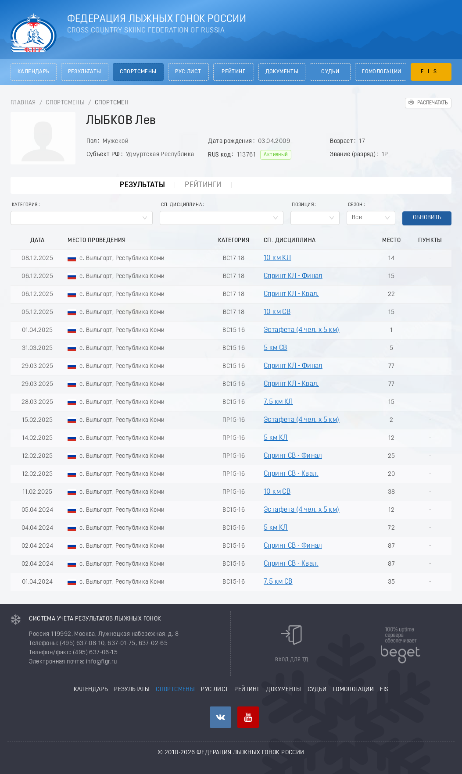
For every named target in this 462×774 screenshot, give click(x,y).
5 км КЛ (276, 438)
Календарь (34, 72)
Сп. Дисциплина (181, 205)
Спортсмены (138, 72)
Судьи (330, 72)
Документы (282, 72)
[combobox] (82, 218)
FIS (431, 72)
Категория (25, 205)
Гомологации (381, 72)
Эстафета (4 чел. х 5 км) (302, 330)
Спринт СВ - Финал (293, 456)
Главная (23, 103)
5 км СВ (275, 348)
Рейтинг (233, 72)
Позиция (303, 205)
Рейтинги (203, 185)
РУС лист (188, 72)
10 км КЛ (277, 258)
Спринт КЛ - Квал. (291, 294)
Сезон (355, 205)
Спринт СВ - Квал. (291, 474)
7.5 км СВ (278, 581)
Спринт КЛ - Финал (293, 276)
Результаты (84, 72)
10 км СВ (277, 312)
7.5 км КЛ (278, 402)
